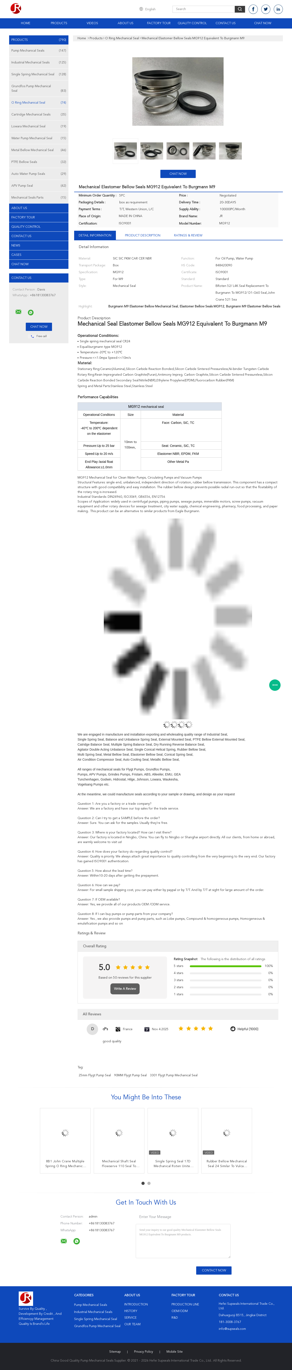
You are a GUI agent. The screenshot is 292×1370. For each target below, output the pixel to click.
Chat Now (262, 23)
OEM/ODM (180, 1311)
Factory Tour (159, 23)
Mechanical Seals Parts (38, 197)
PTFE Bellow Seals (38, 162)
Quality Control (192, 23)
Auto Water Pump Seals (38, 174)
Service (130, 1317)
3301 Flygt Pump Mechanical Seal (174, 1075)
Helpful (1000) (247, 1029)
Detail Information (95, 235)
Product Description (142, 235)
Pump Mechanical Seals (38, 50)
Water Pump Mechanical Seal (38, 138)
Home (25, 23)
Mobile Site (175, 1351)
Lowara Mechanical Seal (38, 126)
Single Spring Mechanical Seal (38, 74)
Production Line (185, 1304)
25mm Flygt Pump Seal (95, 1075)
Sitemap (115, 1351)
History (130, 1311)
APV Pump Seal (38, 185)
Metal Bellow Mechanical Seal (38, 150)
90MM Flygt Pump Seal (130, 1075)
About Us (125, 23)
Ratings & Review (188, 235)
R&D (175, 1317)
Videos (92, 23)
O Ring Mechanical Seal (38, 102)
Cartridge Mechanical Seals (38, 114)
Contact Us (226, 23)
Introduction (136, 1304)
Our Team (132, 1324)
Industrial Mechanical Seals (38, 62)
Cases (16, 255)
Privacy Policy (143, 1351)
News (15, 245)
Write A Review (125, 988)
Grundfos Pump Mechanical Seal (38, 89)
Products (59, 23)
